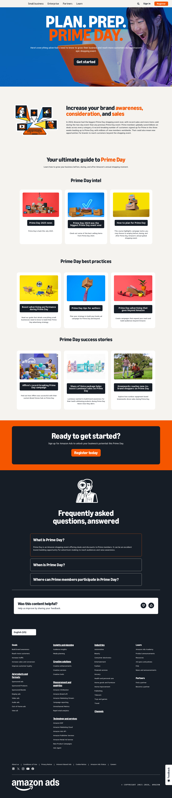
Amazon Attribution (61, 690)
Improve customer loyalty (22, 666)
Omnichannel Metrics (61, 706)
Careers (113, 764)
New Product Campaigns (62, 744)
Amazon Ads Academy (144, 649)
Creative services (59, 670)
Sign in (146, 3)
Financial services (101, 670)
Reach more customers (21, 653)
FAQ (137, 666)
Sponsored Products (19, 686)
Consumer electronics (103, 658)
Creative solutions (62, 661)
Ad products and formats (20, 676)
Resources (140, 658)
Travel (97, 703)
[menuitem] (24, 696)
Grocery (97, 674)
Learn (79, 3)
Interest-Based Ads (63, 764)
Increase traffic (17, 658)
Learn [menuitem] (139, 644)
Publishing (98, 691)
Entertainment (100, 662)
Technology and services (65, 718)
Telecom (98, 695)
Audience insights (60, 649)
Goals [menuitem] (14, 644)
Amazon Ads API (59, 731)
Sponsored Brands (19, 690)
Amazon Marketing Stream (63, 698)
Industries (100, 644)
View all (15, 710)
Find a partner (141, 682)
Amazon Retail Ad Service (63, 739)
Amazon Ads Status (98, 764)
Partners (67, 3)
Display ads (16, 694)
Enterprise (53, 3)
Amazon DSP (58, 723)
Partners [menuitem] (140, 678)
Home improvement (102, 687)
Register (161, 3)
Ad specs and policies (144, 662)
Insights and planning (63, 644)
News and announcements (146, 670)
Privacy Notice (46, 764)
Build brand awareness (20, 649)
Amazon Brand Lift (60, 694)
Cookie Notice (81, 764)
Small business (36, 3)
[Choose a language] (24, 632)
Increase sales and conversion (23, 662)
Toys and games (101, 699)
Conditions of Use (30, 764)
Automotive (99, 649)
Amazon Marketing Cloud (63, 727)
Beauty (97, 653)
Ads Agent (57, 748)
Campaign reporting (60, 702)
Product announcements (145, 653)
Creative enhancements (62, 666)
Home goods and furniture (105, 682)
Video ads (15, 698)
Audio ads (15, 702)
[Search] (138, 4)
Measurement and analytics (62, 684)
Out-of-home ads (19, 706)
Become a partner (143, 687)
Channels (99, 711)
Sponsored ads (17, 681)
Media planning (59, 653)
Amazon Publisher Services (63, 735)
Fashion (97, 666)
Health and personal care (104, 678)
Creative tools (58, 674)
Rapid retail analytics (61, 710)
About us (15, 764)
